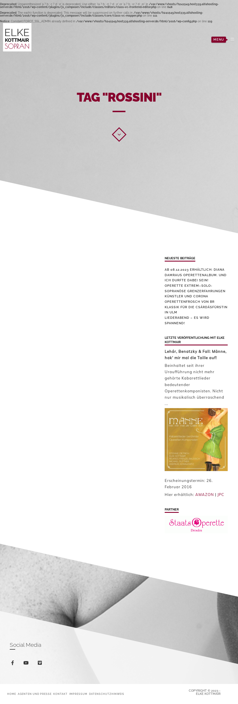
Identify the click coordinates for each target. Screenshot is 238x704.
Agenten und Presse (35, 694)
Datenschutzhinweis (106, 694)
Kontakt (60, 694)
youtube (27, 664)
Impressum (78, 694)
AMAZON (204, 494)
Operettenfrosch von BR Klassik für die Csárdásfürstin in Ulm (196, 307)
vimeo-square (40, 664)
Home (11, 694)
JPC (220, 494)
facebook (13, 664)
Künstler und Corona (186, 296)
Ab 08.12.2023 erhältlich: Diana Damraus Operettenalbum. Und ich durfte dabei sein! (196, 275)
